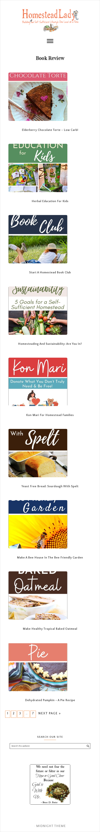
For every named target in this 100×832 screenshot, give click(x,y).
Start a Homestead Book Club (50, 272)
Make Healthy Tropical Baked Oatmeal (50, 629)
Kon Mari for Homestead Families (50, 415)
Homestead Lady (50, 21)
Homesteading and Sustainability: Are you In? (50, 344)
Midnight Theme (51, 826)
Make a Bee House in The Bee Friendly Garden (50, 557)
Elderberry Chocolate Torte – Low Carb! (50, 130)
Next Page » (49, 713)
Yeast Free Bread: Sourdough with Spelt (50, 486)
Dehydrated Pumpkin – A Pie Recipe (50, 700)
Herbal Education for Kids (50, 201)
